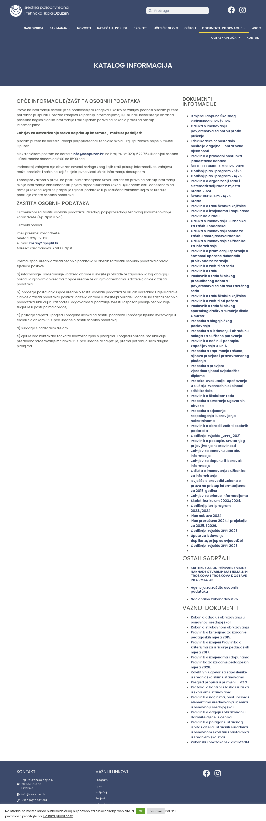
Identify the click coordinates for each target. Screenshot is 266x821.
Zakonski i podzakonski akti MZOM (220, 742)
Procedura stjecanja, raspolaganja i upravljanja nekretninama (213, 415)
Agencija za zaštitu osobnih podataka (214, 589)
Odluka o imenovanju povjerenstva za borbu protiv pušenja (216, 131)
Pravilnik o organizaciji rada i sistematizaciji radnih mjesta (215, 183)
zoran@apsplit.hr (44, 243)
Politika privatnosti (58, 816)
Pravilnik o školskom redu (212, 395)
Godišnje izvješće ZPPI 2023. (214, 530)
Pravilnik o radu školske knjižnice (218, 206)
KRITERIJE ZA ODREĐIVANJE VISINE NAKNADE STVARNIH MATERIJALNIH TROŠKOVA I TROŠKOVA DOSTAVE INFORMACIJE (219, 573)
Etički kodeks (202, 390)
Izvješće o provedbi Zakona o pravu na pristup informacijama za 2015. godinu (218, 485)
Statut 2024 (201, 191)
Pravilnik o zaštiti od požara (214, 301)
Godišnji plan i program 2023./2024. (211, 508)
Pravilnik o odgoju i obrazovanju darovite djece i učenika (218, 715)
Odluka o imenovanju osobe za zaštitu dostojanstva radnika (217, 233)
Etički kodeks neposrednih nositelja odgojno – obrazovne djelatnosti (217, 146)
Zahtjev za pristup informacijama (219, 495)
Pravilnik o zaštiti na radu (212, 266)
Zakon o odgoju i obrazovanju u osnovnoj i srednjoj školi (218, 620)
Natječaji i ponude (112, 28)
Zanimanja (60, 28)
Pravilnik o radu (204, 271)
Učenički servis (166, 28)
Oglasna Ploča (225, 37)
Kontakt (254, 38)
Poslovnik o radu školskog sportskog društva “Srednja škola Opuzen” (219, 311)
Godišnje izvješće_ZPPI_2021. (216, 435)
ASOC (256, 28)
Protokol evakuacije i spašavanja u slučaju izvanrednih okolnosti (219, 383)
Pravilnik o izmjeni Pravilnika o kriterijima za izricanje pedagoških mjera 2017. (220, 647)
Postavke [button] (156, 811)
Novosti (84, 28)
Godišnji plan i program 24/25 (216, 176)
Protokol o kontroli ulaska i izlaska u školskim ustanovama (220, 690)
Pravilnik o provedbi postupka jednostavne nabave (216, 158)
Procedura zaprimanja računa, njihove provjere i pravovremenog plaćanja (220, 355)
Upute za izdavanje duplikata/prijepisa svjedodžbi (217, 538)
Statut (196, 201)
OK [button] (141, 811)
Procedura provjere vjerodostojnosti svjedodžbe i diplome (216, 370)
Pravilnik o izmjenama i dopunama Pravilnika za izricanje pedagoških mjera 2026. (220, 662)
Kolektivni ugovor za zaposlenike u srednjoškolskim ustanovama (219, 675)
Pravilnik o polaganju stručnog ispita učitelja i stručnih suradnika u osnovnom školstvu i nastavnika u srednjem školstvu (220, 730)
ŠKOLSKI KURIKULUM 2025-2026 (217, 166)
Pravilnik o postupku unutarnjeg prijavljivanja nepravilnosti (218, 443)
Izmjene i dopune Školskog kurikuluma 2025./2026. (213, 118)
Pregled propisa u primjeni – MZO (219, 682)
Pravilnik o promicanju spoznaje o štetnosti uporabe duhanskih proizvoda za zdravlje (219, 256)
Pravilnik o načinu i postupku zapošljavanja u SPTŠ (215, 343)
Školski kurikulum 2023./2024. (216, 500)
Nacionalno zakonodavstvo (214, 599)
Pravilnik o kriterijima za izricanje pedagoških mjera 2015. (218, 635)
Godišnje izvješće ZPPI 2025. (214, 545)
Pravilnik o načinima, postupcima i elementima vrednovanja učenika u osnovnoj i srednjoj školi (220, 702)
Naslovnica (33, 28)
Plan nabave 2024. (206, 515)
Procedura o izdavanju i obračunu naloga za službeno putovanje (220, 333)
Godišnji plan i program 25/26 (216, 171)
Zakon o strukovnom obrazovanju (220, 627)
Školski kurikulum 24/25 (211, 196)
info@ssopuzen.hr (88, 154)
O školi (190, 28)
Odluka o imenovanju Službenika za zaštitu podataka (218, 223)
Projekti (141, 28)
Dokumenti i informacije (224, 28)
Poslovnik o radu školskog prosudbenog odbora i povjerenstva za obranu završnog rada (220, 283)
